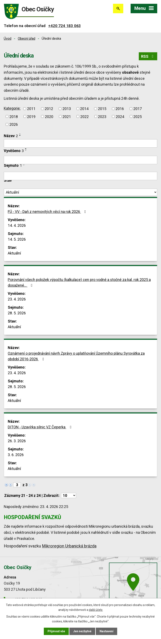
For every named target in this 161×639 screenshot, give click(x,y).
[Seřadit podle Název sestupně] (20, 135)
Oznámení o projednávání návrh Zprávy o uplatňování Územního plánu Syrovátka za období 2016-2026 (76, 356)
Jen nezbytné (82, 631)
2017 (137, 108)
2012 (49, 108)
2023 (102, 116)
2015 (102, 108)
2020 (49, 116)
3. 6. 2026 (16, 455)
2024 (120, 116)
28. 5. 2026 (17, 313)
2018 (13, 116)
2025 (137, 116)
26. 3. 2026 (17, 441)
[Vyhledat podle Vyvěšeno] (80, 160)
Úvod (7, 39)
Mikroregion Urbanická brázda (69, 546)
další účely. (96, 609)
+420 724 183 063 (64, 25)
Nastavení (106, 631)
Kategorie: (12, 108)
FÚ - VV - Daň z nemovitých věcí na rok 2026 (48, 211)
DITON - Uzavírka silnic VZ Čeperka (40, 427)
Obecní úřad (26, 39)
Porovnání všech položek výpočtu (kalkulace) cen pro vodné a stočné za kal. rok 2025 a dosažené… (79, 282)
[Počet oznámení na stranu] (68, 495)
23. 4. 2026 (17, 299)
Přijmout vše (56, 631)
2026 (13, 124)
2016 (120, 108)
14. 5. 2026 (17, 239)
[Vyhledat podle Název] (80, 143)
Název (11, 136)
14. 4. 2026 (17, 225)
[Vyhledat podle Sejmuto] (80, 176)
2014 (84, 108)
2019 (31, 116)
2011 (31, 108)
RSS (148, 56)
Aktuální (14, 253)
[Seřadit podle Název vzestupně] (20, 134)
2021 (66, 116)
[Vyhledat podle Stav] (80, 192)
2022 (84, 116)
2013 (66, 108)
